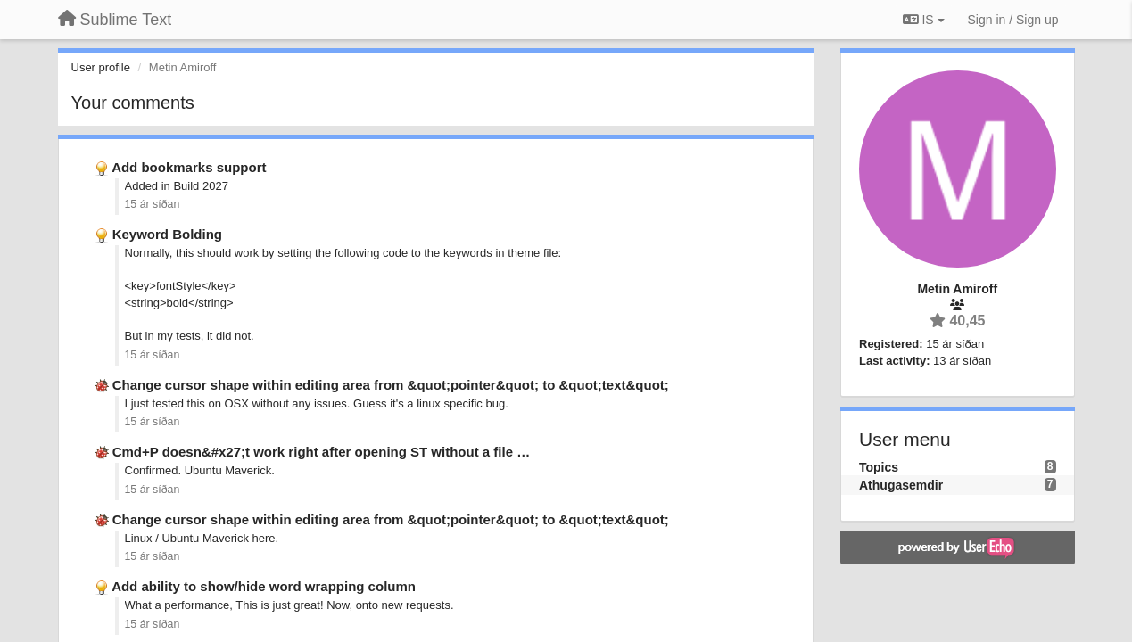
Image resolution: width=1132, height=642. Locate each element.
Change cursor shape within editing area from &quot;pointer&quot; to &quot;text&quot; (390, 384)
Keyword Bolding (167, 234)
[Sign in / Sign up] (1013, 19)
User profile (100, 67)
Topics (878, 467)
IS (924, 19)
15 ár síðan (152, 204)
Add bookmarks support (189, 167)
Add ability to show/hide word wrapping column (264, 586)
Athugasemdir (901, 485)
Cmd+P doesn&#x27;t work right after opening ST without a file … (321, 451)
